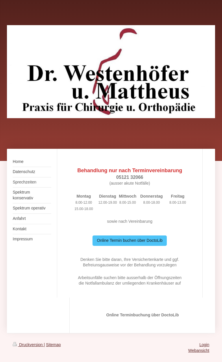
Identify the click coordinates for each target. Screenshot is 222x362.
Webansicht (198, 350)
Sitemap (53, 344)
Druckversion (28, 344)
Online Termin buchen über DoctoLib (129, 240)
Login (204, 344)
